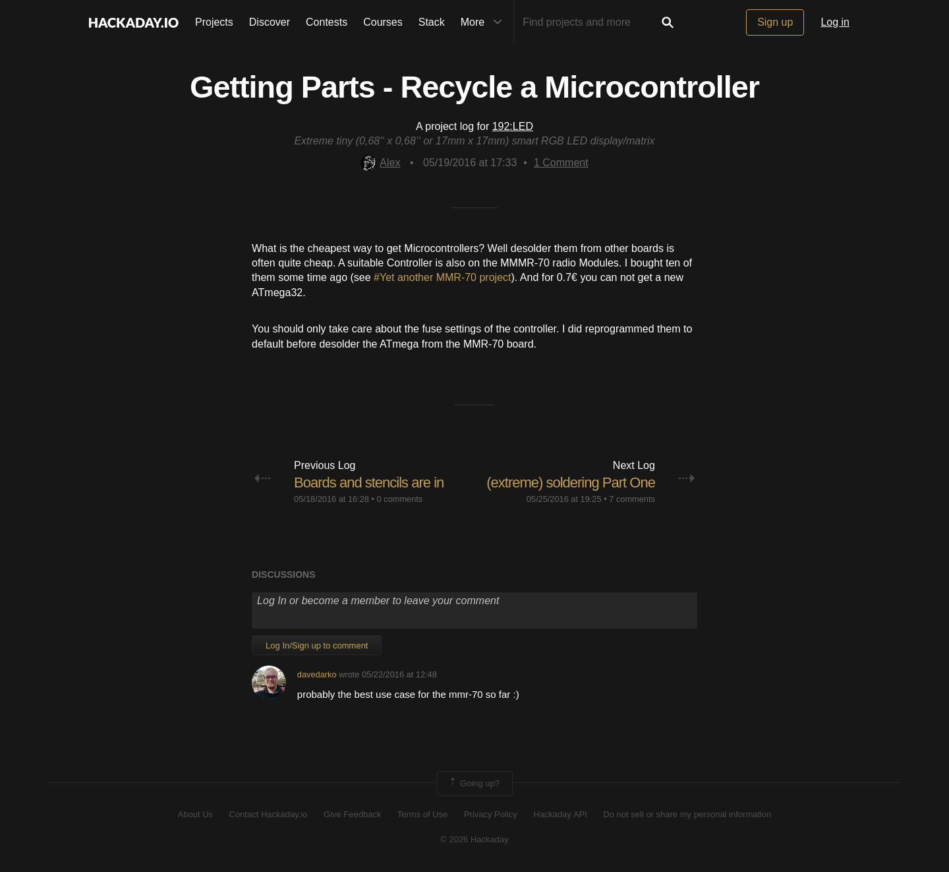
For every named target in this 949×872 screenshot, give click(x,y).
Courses (383, 22)
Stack (431, 22)
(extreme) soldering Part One (570, 482)
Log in (834, 22)
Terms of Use (422, 814)
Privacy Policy (490, 814)
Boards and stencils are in (369, 482)
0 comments (400, 499)
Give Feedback (352, 814)
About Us (195, 814)
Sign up (775, 22)
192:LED (512, 126)
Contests (326, 22)
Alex (380, 162)
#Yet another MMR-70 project (442, 277)
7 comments (632, 499)
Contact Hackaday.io (268, 814)
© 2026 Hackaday (474, 839)
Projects (214, 22)
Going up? (473, 783)
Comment (561, 162)
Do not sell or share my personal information (687, 814)
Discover (269, 22)
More (484, 22)
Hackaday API (560, 814)
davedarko (317, 674)
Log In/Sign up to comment (317, 645)
